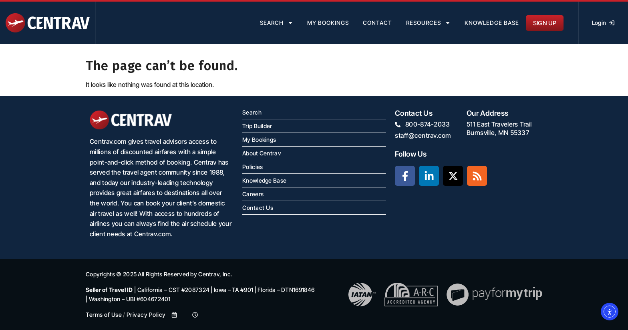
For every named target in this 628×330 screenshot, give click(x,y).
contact (377, 22)
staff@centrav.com (423, 135)
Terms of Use (104, 314)
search (276, 23)
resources (428, 23)
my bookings (328, 22)
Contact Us (257, 207)
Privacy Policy (146, 314)
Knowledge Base (492, 22)
